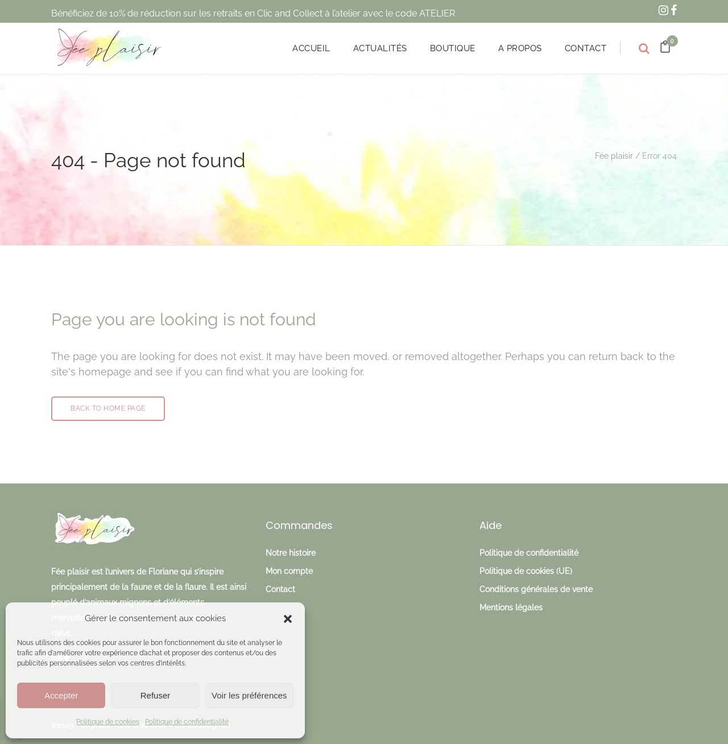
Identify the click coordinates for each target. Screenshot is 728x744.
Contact (280, 589)
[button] (287, 619)
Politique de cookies (107, 722)
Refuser (155, 695)
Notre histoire (291, 552)
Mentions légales (511, 607)
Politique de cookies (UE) (525, 571)
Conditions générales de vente (536, 589)
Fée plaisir (614, 156)
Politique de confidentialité (187, 722)
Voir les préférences (249, 695)
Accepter (61, 695)
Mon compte (289, 571)
